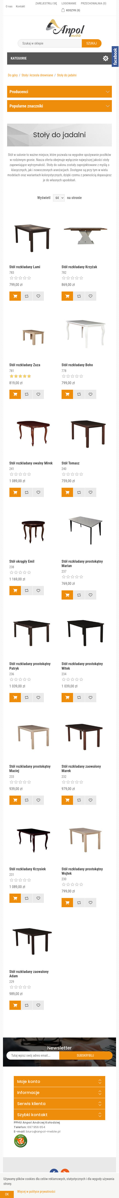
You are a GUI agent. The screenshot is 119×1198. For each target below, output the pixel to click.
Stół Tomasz (70, 463)
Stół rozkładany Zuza (24, 365)
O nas (9, 6)
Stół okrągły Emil (21, 561)
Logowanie (69, 3)
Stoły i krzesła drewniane (37, 75)
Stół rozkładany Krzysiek (27, 869)
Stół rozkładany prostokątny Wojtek (82, 871)
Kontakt (20, 6)
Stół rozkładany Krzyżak (79, 267)
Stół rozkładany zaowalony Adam (29, 973)
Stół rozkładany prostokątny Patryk (30, 666)
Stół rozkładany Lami (24, 267)
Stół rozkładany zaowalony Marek (81, 768)
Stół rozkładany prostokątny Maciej (30, 768)
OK (7, 1194)
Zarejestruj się (46, 3)
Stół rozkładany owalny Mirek (31, 463)
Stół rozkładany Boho (77, 365)
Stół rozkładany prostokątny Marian (82, 563)
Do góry (12, 75)
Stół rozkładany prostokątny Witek (82, 666)
